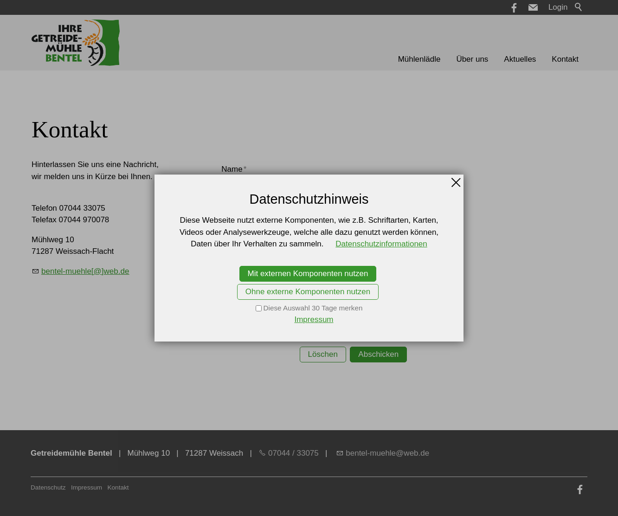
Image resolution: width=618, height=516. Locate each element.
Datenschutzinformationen (381, 243)
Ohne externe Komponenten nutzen (307, 291)
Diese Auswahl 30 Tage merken (313, 308)
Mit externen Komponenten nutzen (308, 273)
